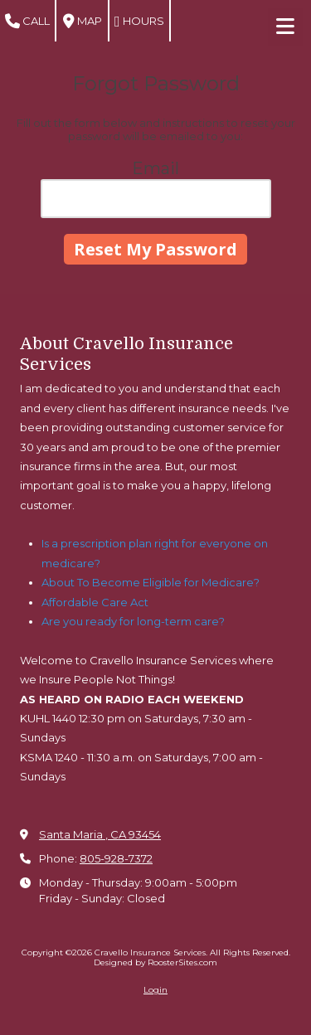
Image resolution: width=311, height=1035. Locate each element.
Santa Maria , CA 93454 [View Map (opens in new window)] (100, 834)
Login (155, 989)
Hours (139, 21)
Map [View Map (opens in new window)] (82, 21)
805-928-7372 (116, 858)
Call (27, 21)
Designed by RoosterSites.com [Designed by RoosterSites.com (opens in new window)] (155, 962)
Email (155, 168)
